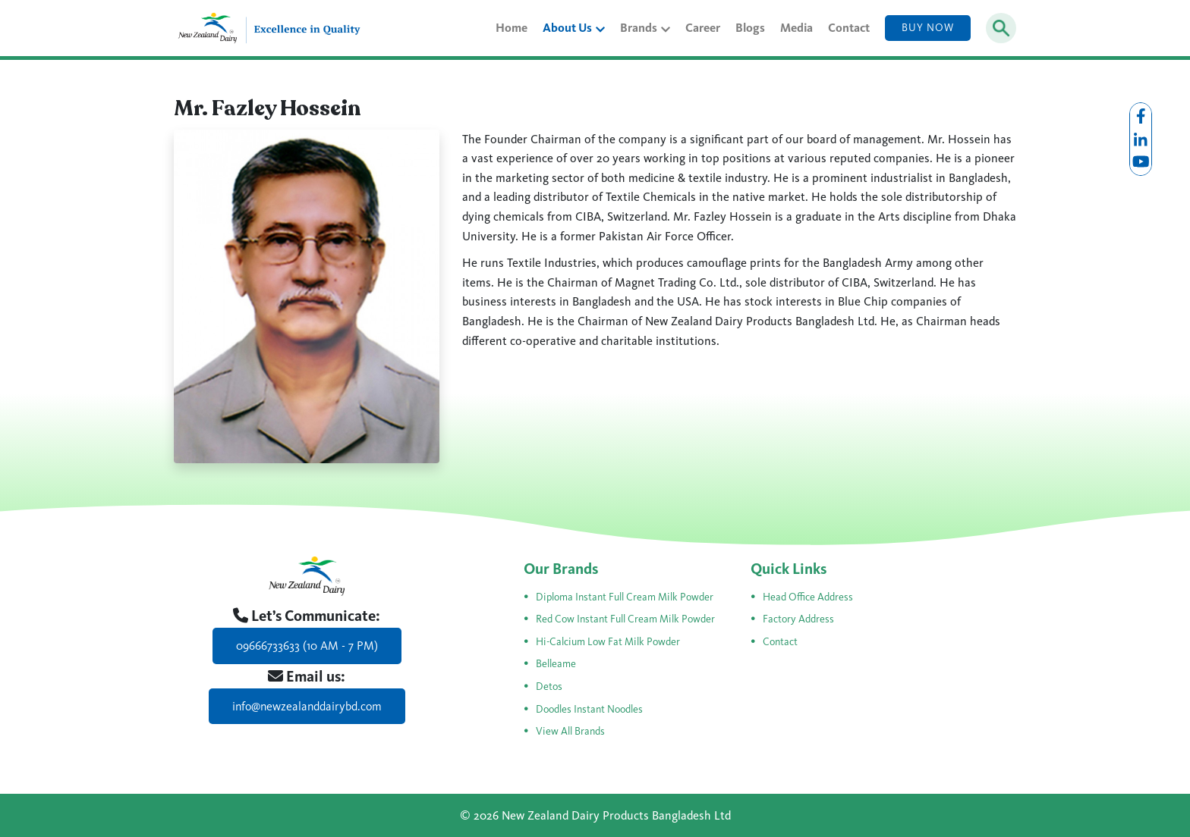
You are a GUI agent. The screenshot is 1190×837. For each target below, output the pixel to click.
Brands (645, 27)
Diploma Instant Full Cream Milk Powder (624, 597)
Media (796, 27)
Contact (849, 27)
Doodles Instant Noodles (589, 709)
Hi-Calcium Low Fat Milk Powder (608, 641)
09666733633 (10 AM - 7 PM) (307, 645)
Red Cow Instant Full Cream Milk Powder (625, 619)
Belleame (556, 663)
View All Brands (570, 731)
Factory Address (798, 619)
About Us (574, 27)
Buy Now (928, 27)
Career (702, 27)
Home (511, 27)
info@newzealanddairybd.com (307, 706)
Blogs (750, 27)
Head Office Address (808, 597)
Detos (549, 686)
